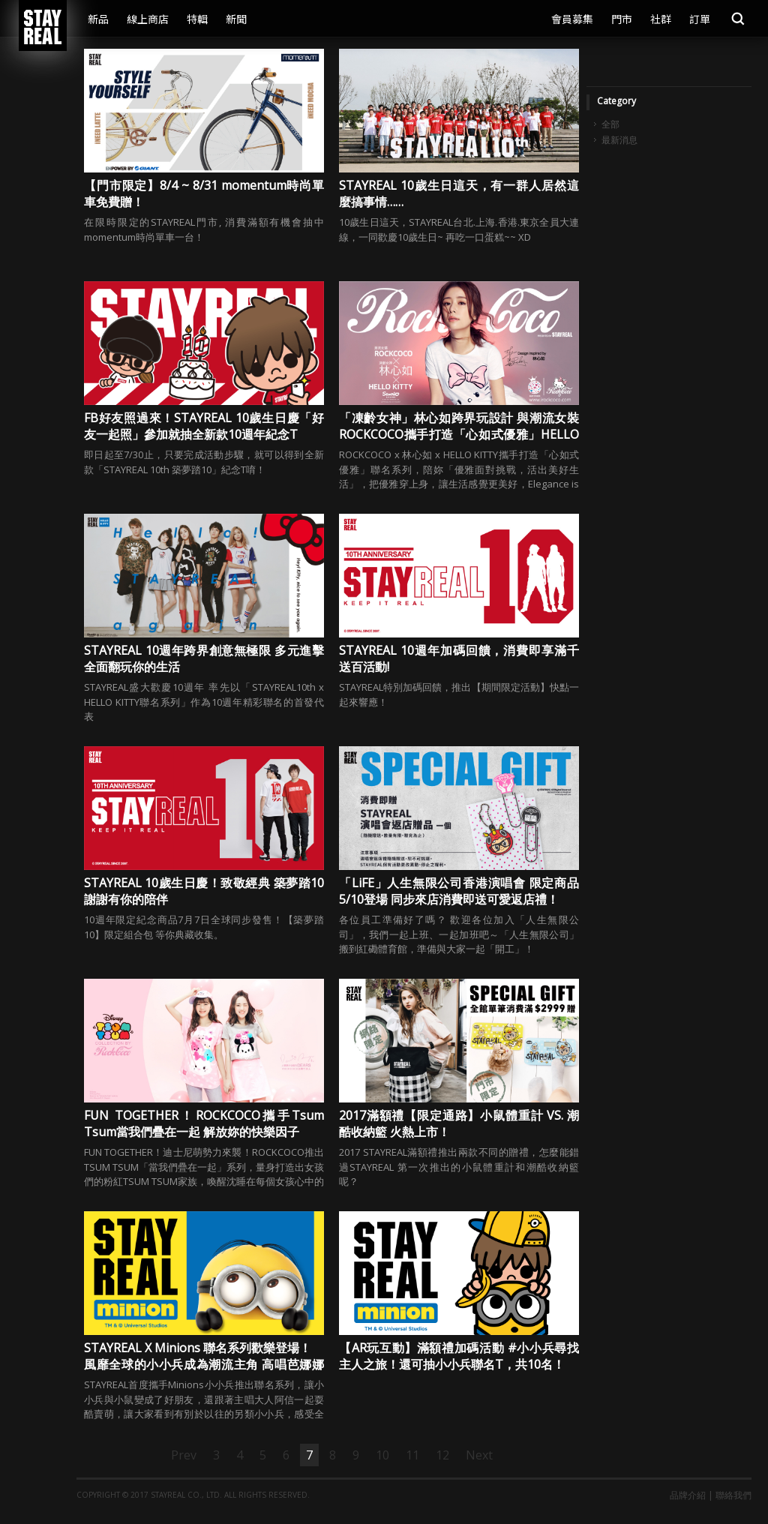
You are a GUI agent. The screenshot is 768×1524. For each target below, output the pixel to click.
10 (382, 1455)
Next (479, 1455)
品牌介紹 (688, 1495)
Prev (183, 1455)
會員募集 (572, 18)
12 (442, 1455)
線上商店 (148, 18)
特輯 (197, 18)
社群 (660, 18)
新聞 (236, 18)
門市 (621, 18)
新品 (98, 18)
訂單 (699, 18)
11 (412, 1455)
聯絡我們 (734, 1495)
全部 (611, 124)
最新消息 (620, 140)
